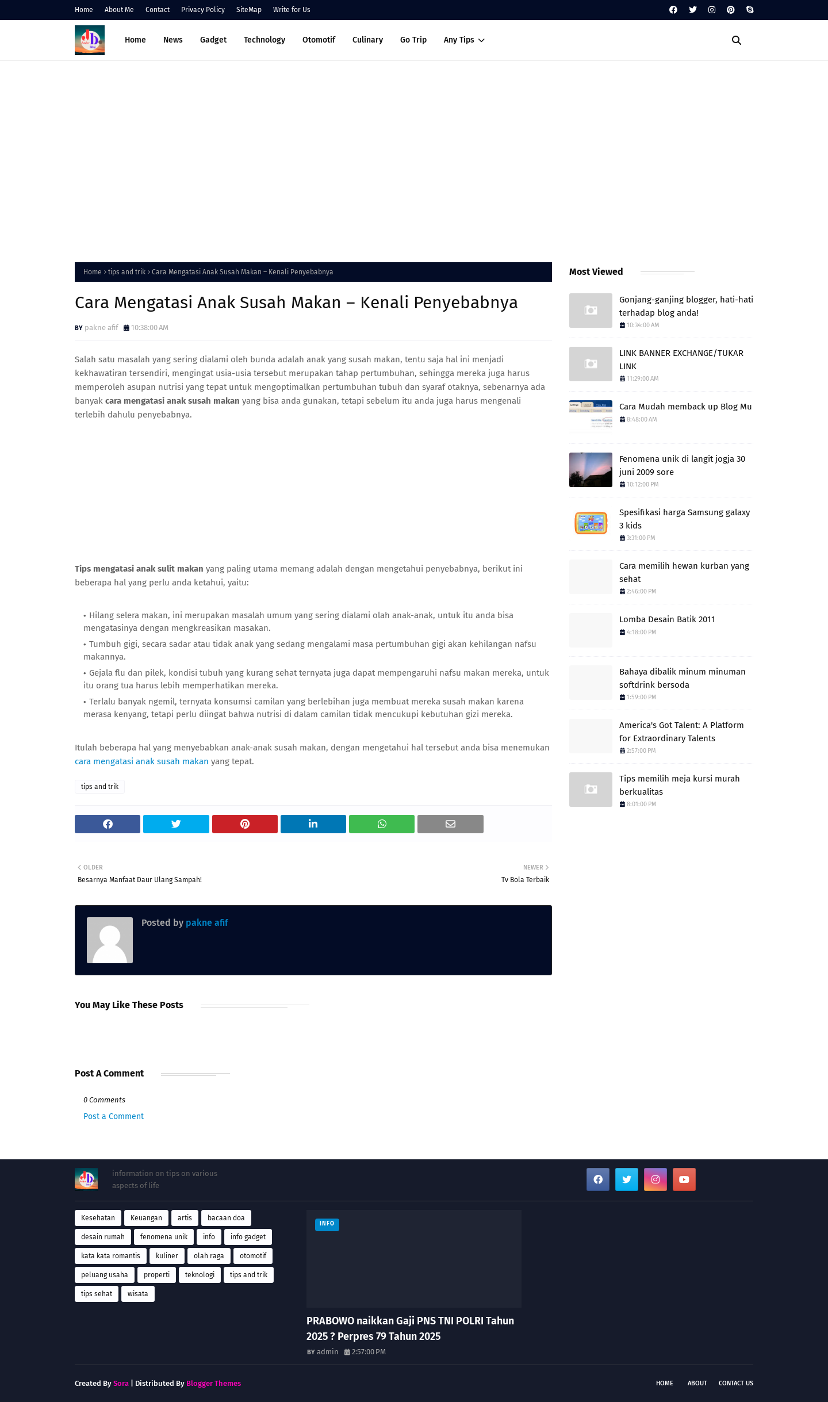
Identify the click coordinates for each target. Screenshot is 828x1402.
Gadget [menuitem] (213, 40)
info (209, 1237)
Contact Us (736, 1383)
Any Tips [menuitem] (459, 40)
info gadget (248, 1237)
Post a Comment (113, 1116)
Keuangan (146, 1218)
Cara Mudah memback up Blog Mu (685, 406)
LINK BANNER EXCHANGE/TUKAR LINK (681, 359)
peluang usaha (104, 1275)
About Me (119, 10)
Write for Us (291, 10)
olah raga (209, 1256)
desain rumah (103, 1237)
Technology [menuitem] (264, 40)
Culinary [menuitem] (367, 40)
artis (185, 1218)
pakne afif (101, 327)
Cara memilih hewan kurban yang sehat (684, 572)
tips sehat (96, 1294)
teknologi (199, 1275)
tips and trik (126, 272)
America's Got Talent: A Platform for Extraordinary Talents (681, 732)
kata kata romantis (110, 1256)
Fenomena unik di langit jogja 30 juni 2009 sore (682, 465)
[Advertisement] (414, 158)
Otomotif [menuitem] (318, 40)
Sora (121, 1383)
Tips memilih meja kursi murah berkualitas (679, 785)
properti (157, 1275)
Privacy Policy (203, 10)
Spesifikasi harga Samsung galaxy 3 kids (684, 519)
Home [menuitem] (135, 40)
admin (328, 1351)
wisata (138, 1294)
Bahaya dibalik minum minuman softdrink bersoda (682, 678)
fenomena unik (163, 1237)
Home (84, 10)
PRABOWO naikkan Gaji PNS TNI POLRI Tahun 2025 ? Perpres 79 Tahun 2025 (410, 1329)
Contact (157, 10)
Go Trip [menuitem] (413, 40)
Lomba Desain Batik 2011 (667, 619)
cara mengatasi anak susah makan (142, 761)
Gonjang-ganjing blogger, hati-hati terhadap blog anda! (686, 306)
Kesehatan (98, 1218)
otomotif (253, 1256)
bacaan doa (226, 1218)
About (697, 1383)
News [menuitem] (173, 40)
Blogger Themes (213, 1383)
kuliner (167, 1256)
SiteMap (249, 10)
